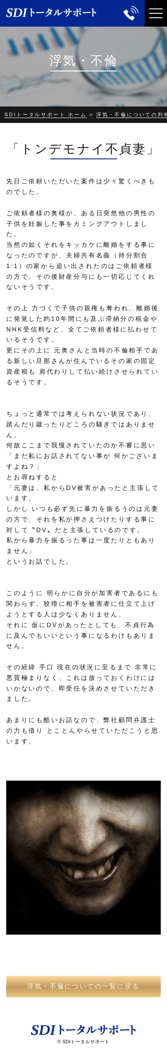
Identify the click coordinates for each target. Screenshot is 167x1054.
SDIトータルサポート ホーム (45, 114)
